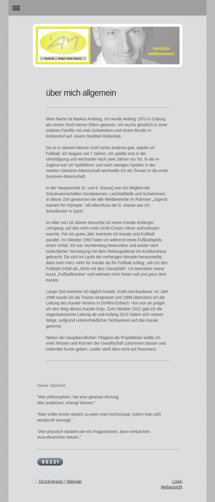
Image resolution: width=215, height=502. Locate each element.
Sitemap (74, 481)
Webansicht (171, 487)
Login (177, 481)
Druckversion (48, 481)
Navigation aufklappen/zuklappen (107, 7)
